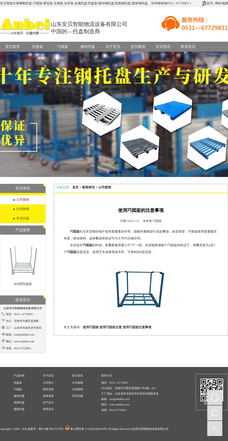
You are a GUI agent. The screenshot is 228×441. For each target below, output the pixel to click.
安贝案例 (138, 47)
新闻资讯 (88, 187)
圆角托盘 (19, 409)
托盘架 (37, 47)
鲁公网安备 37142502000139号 (88, 429)
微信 (214, 412)
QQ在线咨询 (214, 397)
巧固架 (62, 47)
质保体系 (48, 395)
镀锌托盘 (87, 47)
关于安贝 (113, 47)
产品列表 (19, 375)
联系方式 (106, 375)
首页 (210, 3)
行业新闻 (22, 209)
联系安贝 (188, 47)
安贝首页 (12, 47)
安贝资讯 (163, 47)
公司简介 (48, 382)
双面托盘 (19, 402)
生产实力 (48, 402)
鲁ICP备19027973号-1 (52, 429)
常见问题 (22, 218)
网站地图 (221, 3)
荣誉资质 (48, 389)
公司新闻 (22, 199)
